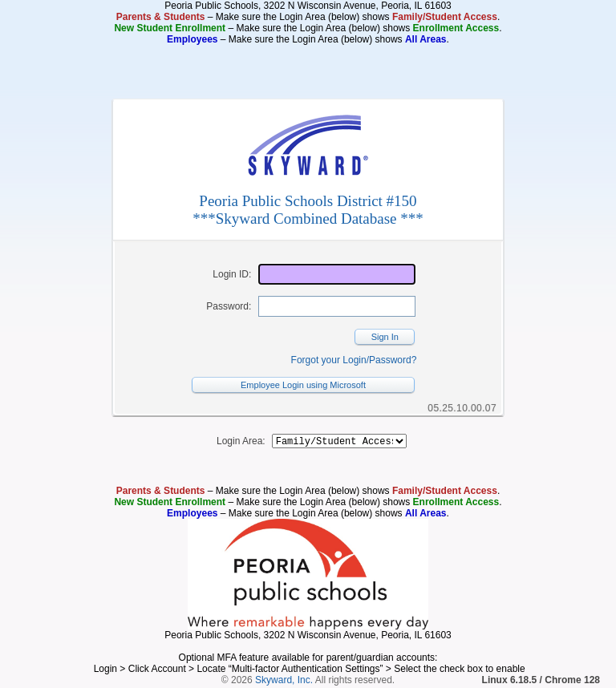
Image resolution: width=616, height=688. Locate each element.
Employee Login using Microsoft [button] (303, 385)
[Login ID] (336, 274)
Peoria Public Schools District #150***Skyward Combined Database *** (308, 209)
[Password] (336, 306)
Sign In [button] (385, 337)
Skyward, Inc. (284, 682)
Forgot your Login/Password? (354, 360)
